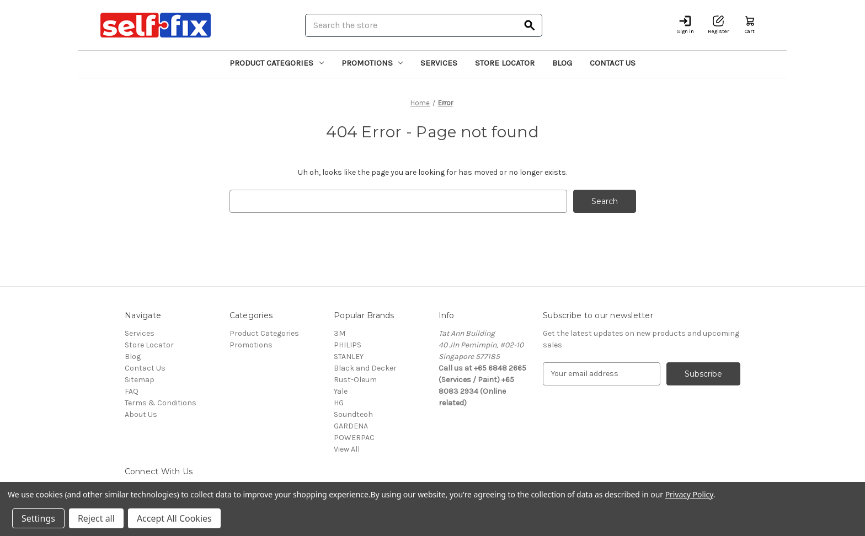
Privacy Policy (689, 494)
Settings (38, 518)
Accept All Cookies (174, 518)
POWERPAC (354, 437)
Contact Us (613, 63)
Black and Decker (365, 368)
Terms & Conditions (160, 403)
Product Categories (276, 63)
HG (339, 403)
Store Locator (505, 63)
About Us (141, 414)
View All (347, 449)
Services (438, 63)
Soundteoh (353, 414)
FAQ (131, 391)
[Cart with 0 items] (749, 25)
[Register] (718, 25)
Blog (562, 63)
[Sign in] (685, 25)
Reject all (96, 518)
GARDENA (351, 426)
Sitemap (139, 379)
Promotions (372, 63)
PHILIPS (347, 345)
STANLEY (349, 356)
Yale (341, 391)
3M (339, 333)
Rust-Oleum (355, 379)
